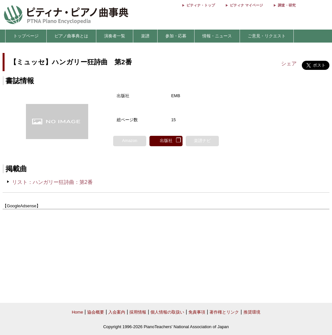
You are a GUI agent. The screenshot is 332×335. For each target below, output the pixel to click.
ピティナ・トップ (200, 5)
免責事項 (196, 312)
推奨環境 (251, 312)
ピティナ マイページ (246, 5)
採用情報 (137, 312)
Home (77, 312)
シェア (289, 63)
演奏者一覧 (114, 35)
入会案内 (116, 312)
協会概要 (95, 312)
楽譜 (145, 35)
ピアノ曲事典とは (71, 35)
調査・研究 (287, 5)
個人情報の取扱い (167, 312)
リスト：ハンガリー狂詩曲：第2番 (52, 182)
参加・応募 (175, 35)
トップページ (26, 35)
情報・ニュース (217, 35)
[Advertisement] (166, 256)
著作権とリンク (224, 312)
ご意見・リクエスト (267, 35)
